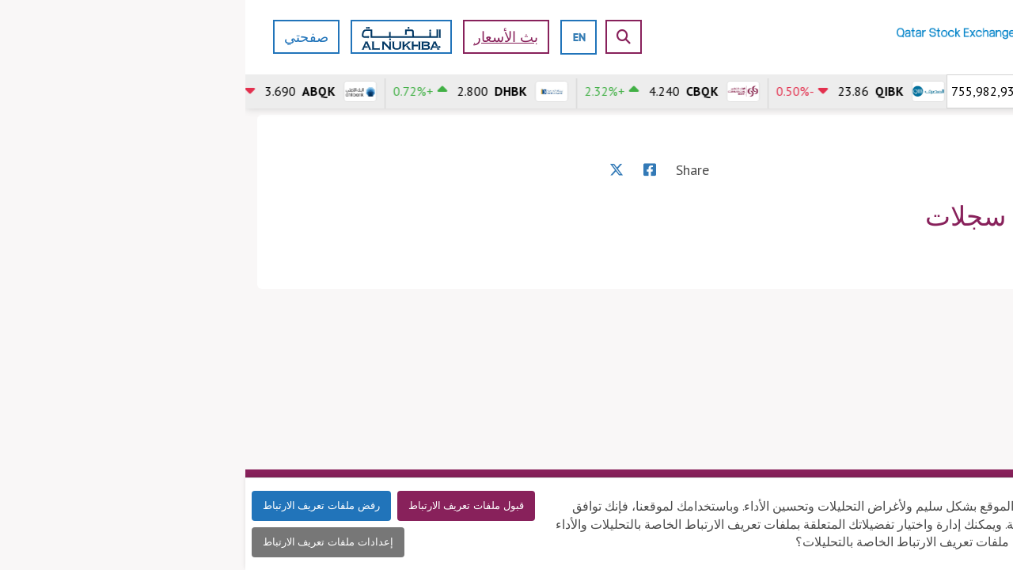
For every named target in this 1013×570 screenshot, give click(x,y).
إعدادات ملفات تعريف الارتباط (82, 542)
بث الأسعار (261, 37)
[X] (371, 170)
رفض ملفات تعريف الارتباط (76, 505)
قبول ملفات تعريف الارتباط (221, 505)
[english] (334, 36)
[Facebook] (404, 170)
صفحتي (61, 37)
